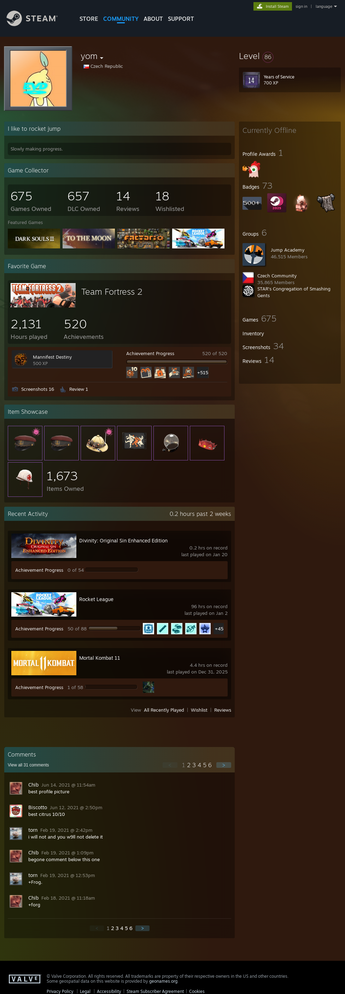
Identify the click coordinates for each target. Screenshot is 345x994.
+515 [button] (202, 372)
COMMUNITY (121, 18)
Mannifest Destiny (52, 357)
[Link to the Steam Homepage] (37, 24)
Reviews (222, 710)
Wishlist (199, 710)
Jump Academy (287, 250)
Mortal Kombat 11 (99, 658)
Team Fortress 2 (111, 291)
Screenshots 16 (37, 389)
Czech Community (277, 275)
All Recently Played (164, 710)
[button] (290, 56)
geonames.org (163, 981)
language (324, 6)
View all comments (28, 765)
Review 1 (78, 389)
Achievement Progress (150, 353)
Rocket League (96, 599)
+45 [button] (219, 628)
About (153, 18)
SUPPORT (181, 18)
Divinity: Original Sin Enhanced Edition (123, 540)
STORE (89, 18)
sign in (301, 6)
